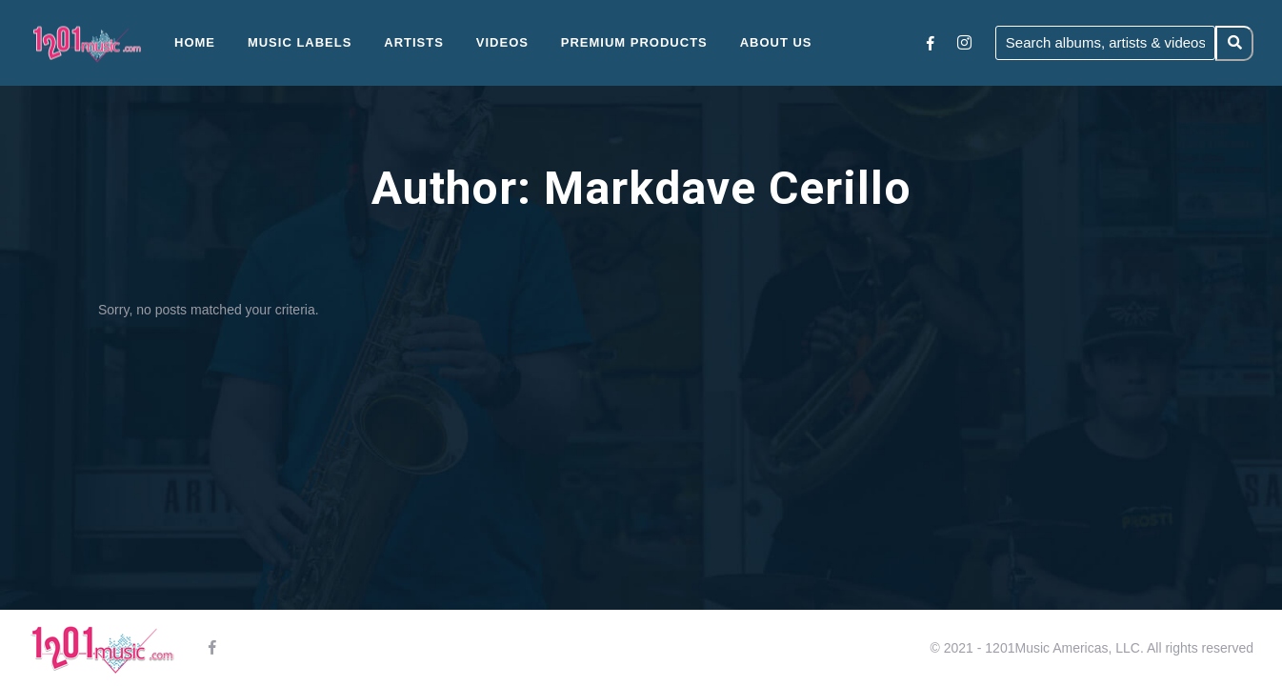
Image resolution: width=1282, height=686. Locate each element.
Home (194, 42)
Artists (414, 42)
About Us (776, 42)
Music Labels (300, 42)
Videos (502, 42)
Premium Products (634, 42)
